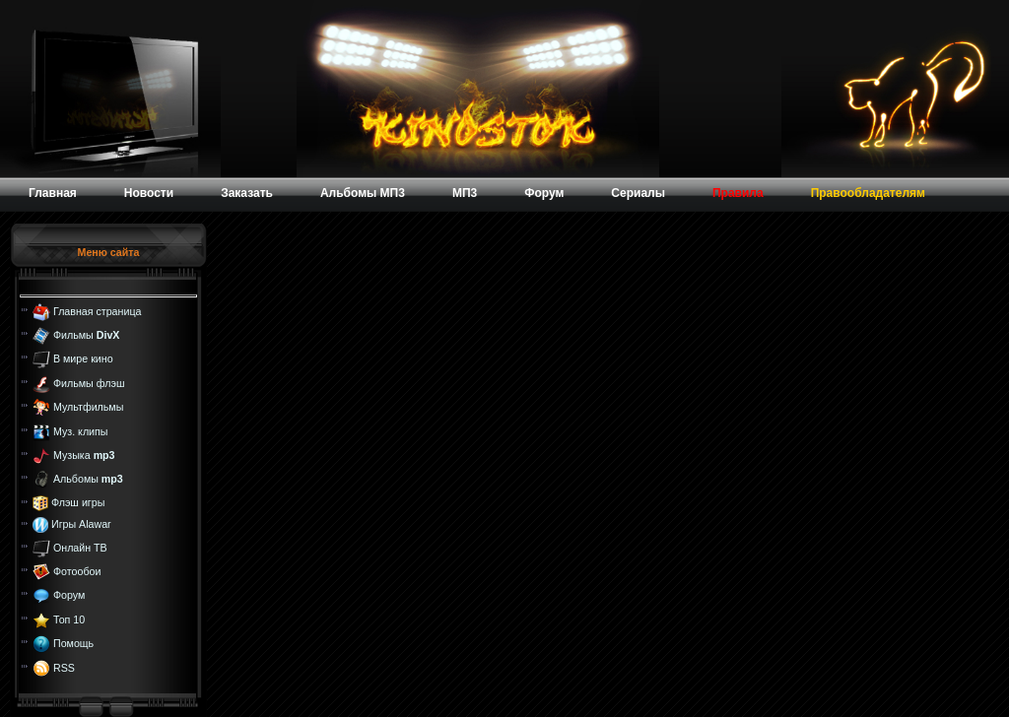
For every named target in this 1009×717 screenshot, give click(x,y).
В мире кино (83, 358)
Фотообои (77, 571)
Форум (69, 595)
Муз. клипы (80, 430)
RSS (64, 667)
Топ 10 (69, 619)
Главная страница (97, 310)
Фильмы (86, 335)
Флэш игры (77, 502)
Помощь (73, 643)
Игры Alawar (81, 524)
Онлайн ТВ (80, 547)
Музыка (84, 455)
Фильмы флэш (89, 383)
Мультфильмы (88, 407)
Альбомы (88, 479)
